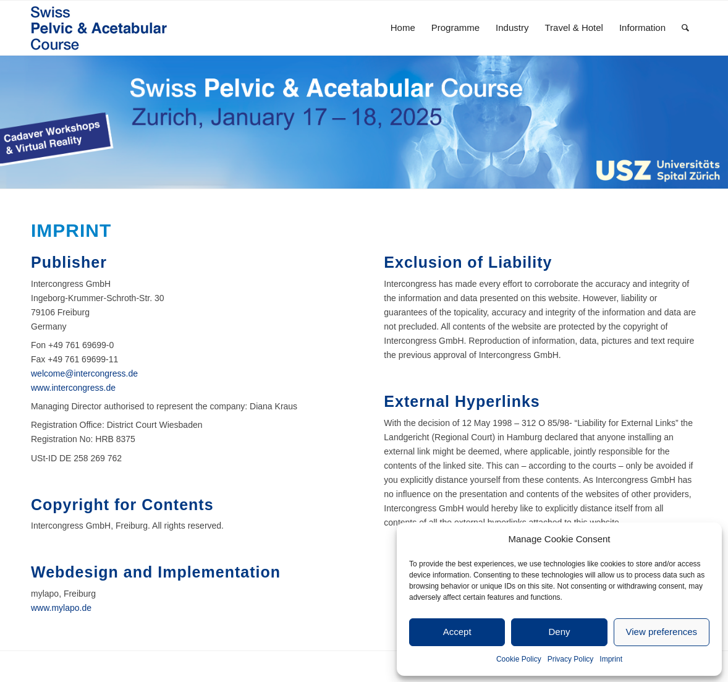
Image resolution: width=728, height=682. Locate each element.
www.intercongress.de (73, 388)
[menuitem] (403, 28)
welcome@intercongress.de (84, 373)
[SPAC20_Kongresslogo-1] (111, 28)
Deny (559, 631)
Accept (457, 631)
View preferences (662, 631)
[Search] (685, 28)
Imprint (610, 659)
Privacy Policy (571, 659)
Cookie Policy (518, 659)
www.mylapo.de (61, 608)
